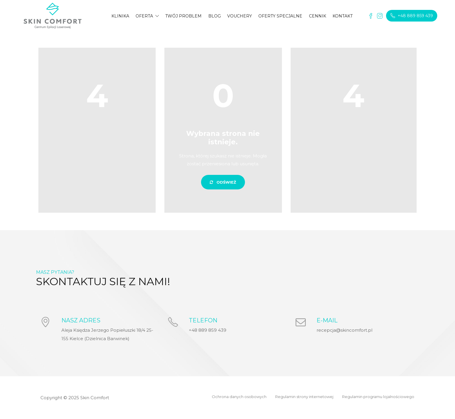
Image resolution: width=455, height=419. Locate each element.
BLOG (214, 16)
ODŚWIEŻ (223, 182)
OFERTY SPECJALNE (280, 16)
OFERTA (144, 16)
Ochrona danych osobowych (239, 396)
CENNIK (317, 16)
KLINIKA (120, 16)
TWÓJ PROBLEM (183, 16)
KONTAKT (343, 16)
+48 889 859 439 (411, 15)
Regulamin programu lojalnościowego (378, 396)
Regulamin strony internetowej (304, 396)
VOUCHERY (239, 16)
